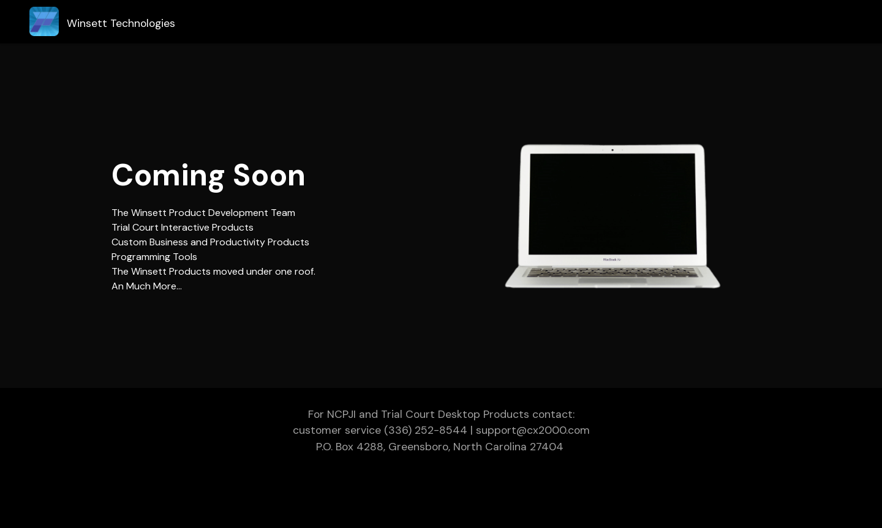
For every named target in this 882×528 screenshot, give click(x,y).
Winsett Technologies (121, 23)
